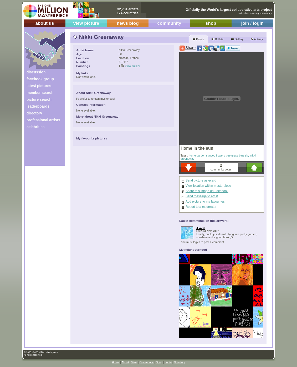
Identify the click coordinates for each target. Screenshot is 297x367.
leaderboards (38, 106)
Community (147, 362)
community (169, 23)
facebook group (40, 79)
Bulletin (218, 39)
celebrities (36, 127)
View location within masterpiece (208, 186)
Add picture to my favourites (205, 201)
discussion (36, 72)
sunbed (210, 155)
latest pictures (39, 86)
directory (34, 113)
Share (190, 48)
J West (200, 228)
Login (168, 362)
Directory (179, 362)
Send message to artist (202, 196)
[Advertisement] (41, 149)
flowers (220, 155)
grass (234, 155)
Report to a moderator (201, 207)
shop (211, 23)
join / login (252, 23)
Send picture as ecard (201, 180)
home (192, 155)
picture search (39, 99)
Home (115, 362)
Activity (257, 39)
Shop (159, 362)
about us (44, 23)
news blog (128, 23)
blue (241, 155)
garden (201, 155)
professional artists (43, 120)
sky (247, 155)
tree (228, 155)
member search (40, 93)
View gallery (132, 65)
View (134, 362)
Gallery (237, 39)
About (125, 362)
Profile (198, 39)
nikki (252, 155)
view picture (86, 23)
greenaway (187, 158)
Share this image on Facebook (207, 191)
